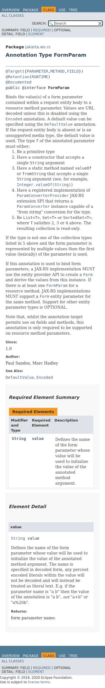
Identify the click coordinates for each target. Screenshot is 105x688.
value (38, 438)
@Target (14, 71)
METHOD (57, 71)
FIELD (73, 71)
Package (30, 10)
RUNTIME (40, 77)
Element (36, 34)
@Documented (19, 82)
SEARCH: (39, 23)
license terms (39, 682)
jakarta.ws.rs (37, 47)
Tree (73, 10)
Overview (11, 10)
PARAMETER (37, 71)
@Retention (17, 77)
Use (62, 10)
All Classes (13, 16)
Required (42, 30)
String (19, 438)
